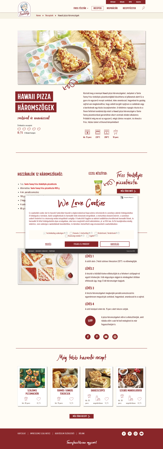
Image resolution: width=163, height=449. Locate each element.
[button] (106, 336)
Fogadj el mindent (81, 244)
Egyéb (92, 236)
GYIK (130, 2)
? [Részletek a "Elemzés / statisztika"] (91, 233)
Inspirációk (112, 8)
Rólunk (122, 2)
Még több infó (128, 191)
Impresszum (31, 251)
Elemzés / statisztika (80, 233)
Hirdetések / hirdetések (107, 233)
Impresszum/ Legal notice (40, 433)
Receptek (97, 8)
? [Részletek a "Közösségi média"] (83, 235)
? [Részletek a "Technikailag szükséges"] (66, 233)
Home (38, 15)
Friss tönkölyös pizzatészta (129, 179)
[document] (81, 212)
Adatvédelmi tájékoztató (64, 433)
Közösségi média (74, 236)
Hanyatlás (114, 244)
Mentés (48, 244)
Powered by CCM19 (131, 251)
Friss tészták (81, 8)
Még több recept (81, 416)
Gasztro (138, 2)
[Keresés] (143, 8)
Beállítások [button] (52, 251)
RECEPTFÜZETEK (129, 8)
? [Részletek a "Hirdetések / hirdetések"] (118, 233)
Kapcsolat (22, 433)
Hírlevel (112, 2)
